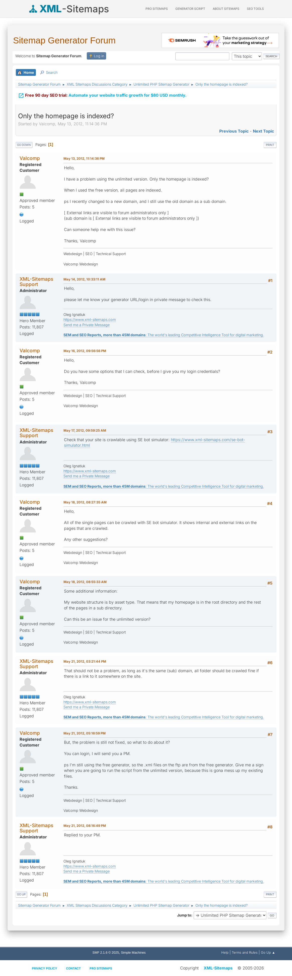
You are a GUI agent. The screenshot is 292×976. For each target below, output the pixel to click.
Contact (73, 968)
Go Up (21, 894)
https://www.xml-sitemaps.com (89, 319)
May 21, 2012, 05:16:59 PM (84, 733)
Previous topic (234, 131)
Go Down (24, 145)
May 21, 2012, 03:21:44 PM (84, 661)
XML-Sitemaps (218, 967)
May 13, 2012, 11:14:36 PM (84, 158)
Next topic (263, 131)
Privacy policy (44, 968)
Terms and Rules (245, 952)
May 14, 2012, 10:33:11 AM (84, 279)
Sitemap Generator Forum (64, 40)
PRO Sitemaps (156, 9)
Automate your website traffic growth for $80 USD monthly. (102, 95)
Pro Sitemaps (101, 968)
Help (225, 952)
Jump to (184, 915)
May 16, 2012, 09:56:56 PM (84, 351)
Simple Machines (133, 952)
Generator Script (190, 9)
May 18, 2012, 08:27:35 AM (85, 502)
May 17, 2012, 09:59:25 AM (84, 430)
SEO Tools (255, 9)
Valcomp (30, 158)
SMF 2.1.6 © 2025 (106, 952)
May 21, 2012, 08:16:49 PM (84, 826)
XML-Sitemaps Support (36, 281)
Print (270, 145)
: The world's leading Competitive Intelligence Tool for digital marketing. (163, 335)
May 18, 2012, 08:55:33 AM (85, 582)
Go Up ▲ (268, 952)
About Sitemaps (226, 9)
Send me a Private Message (86, 325)
